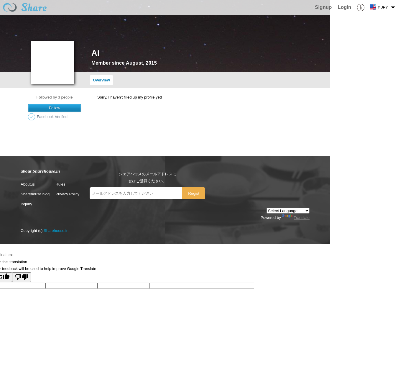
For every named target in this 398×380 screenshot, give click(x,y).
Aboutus (28, 184)
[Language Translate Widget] (288, 211)
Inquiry (26, 204)
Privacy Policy (67, 194)
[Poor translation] (21, 277)
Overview (101, 80)
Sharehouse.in (56, 230)
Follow (54, 108)
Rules (60, 184)
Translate (296, 217)
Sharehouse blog (35, 194)
